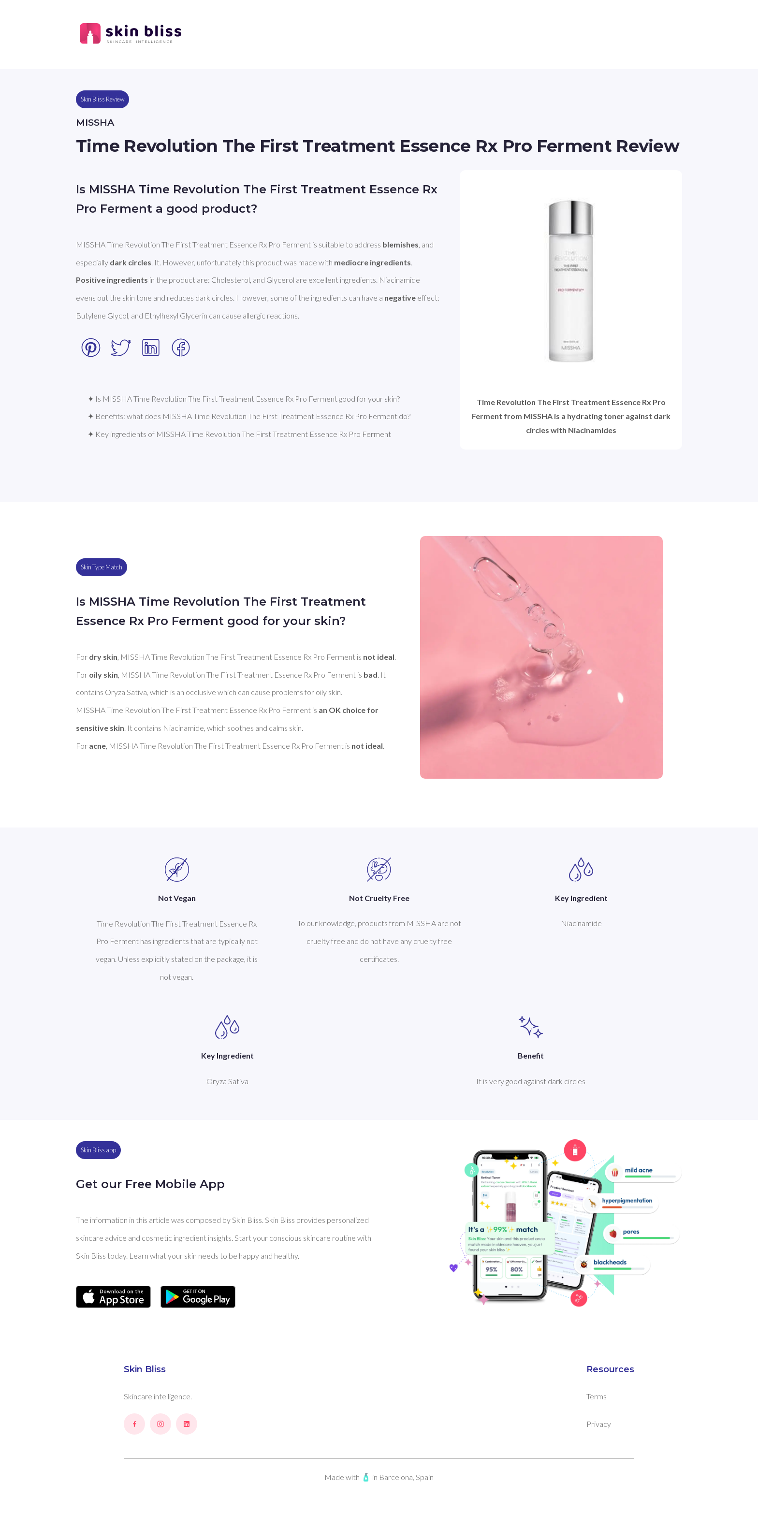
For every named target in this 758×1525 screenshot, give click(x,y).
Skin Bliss (145, 1369)
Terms (596, 1396)
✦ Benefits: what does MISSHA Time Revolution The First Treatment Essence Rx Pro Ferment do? (248, 416)
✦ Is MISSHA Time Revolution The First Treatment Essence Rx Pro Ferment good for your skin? (243, 398)
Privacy (598, 1423)
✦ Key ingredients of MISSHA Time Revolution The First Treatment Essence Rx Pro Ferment (239, 433)
